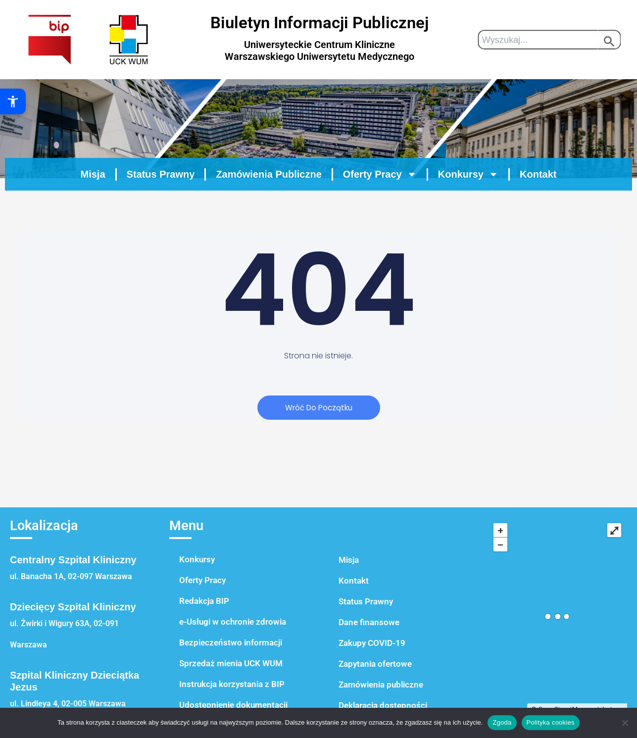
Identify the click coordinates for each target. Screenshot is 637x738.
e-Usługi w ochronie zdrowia (232, 622)
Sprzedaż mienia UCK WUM (231, 663)
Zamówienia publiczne (381, 684)
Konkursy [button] (468, 196)
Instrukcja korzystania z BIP (232, 684)
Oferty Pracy (202, 580)
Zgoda (501, 722)
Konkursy (197, 559)
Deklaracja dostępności (383, 705)
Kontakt (538, 196)
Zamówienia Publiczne (268, 196)
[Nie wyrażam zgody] (625, 723)
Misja (93, 196)
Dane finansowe (369, 622)
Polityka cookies (551, 722)
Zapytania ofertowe (375, 664)
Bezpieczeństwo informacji (230, 642)
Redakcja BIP (204, 601)
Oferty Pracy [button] (380, 196)
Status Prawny (161, 196)
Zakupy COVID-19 (372, 643)
